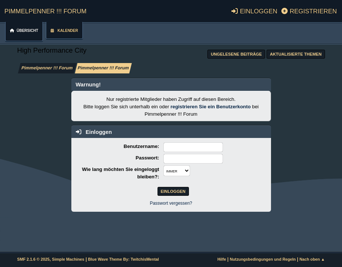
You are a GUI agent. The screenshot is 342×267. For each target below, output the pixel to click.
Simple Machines (68, 259)
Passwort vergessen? (171, 203)
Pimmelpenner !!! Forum (45, 10)
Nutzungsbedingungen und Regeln (262, 259)
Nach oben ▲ (312, 259)
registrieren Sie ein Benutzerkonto (210, 106)
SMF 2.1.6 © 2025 (33, 259)
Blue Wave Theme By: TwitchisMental (123, 259)
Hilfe (221, 259)
